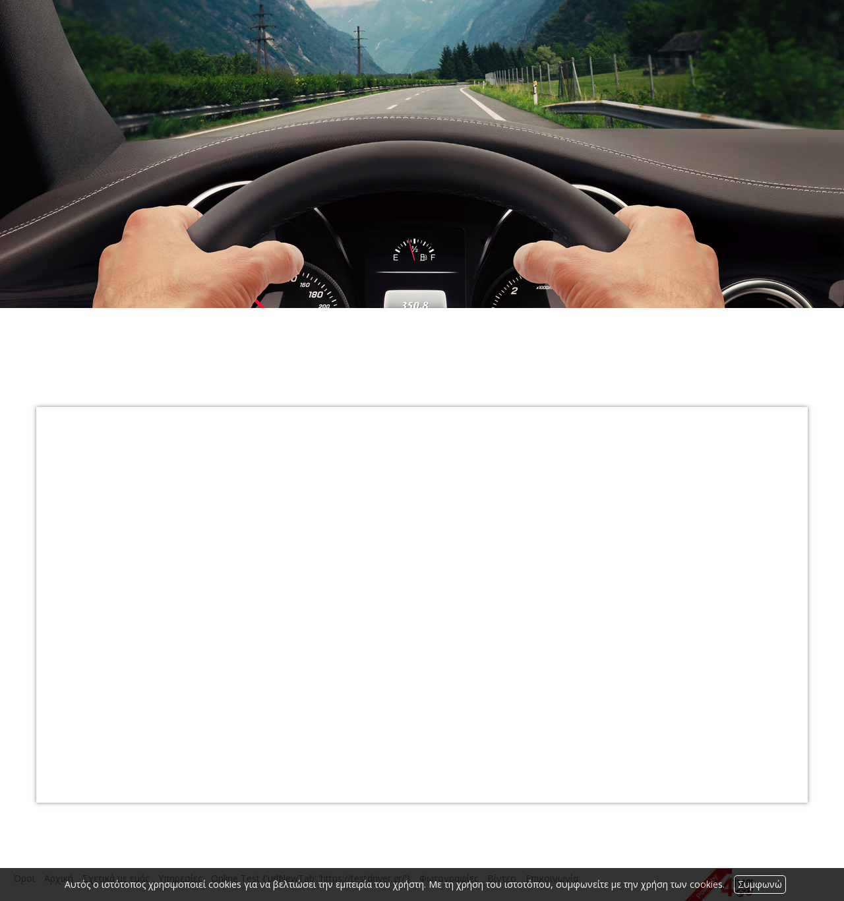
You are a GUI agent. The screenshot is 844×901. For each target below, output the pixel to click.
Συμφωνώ (760, 884)
